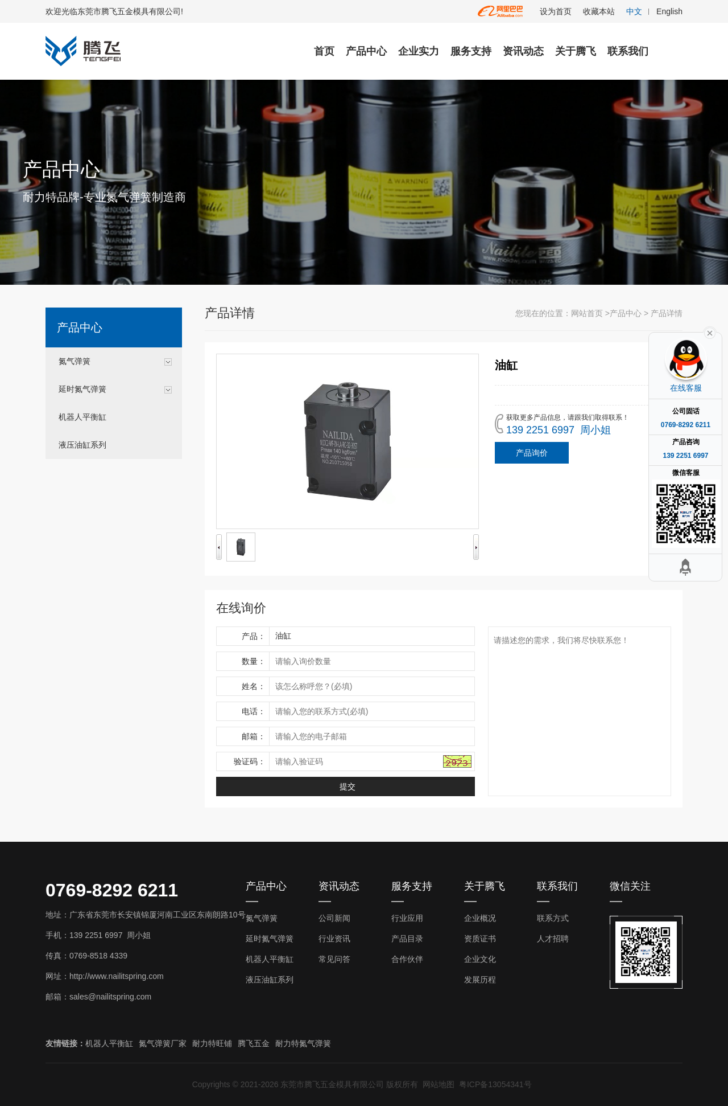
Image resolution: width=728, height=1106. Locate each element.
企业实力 (418, 51)
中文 (634, 11)
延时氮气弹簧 (82, 389)
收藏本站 (599, 11)
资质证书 (480, 938)
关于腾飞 (575, 51)
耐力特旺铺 (212, 1043)
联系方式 (553, 918)
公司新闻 (334, 918)
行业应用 (407, 918)
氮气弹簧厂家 (163, 1043)
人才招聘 (553, 938)
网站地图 (438, 1084)
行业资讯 (334, 938)
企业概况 (480, 918)
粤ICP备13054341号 (495, 1084)
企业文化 (480, 959)
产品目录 (407, 938)
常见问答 (334, 959)
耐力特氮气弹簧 (303, 1043)
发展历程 (480, 979)
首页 (324, 51)
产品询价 (532, 452)
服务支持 (470, 51)
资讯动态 (523, 51)
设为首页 (556, 11)
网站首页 (587, 313)
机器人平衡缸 (82, 416)
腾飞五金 (254, 1043)
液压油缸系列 (82, 444)
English (669, 11)
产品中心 (366, 51)
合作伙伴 (407, 959)
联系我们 (627, 51)
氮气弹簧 (74, 361)
